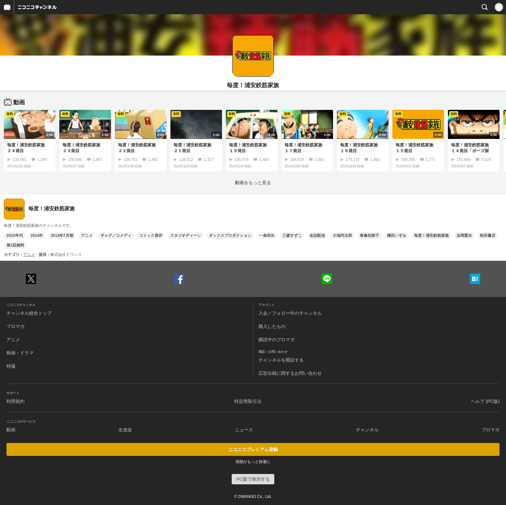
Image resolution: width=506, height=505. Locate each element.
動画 (10, 429)
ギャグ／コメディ (115, 235)
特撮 (10, 366)
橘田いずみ (396, 235)
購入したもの (272, 326)
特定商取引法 (247, 401)
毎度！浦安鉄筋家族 (431, 235)
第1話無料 (15, 245)
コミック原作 (150, 235)
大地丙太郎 (342, 235)
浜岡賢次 (464, 235)
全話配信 (317, 235)
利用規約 (15, 401)
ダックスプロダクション (230, 235)
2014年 (37, 235)
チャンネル (367, 429)
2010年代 (14, 235)
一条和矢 (267, 235)
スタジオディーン (185, 235)
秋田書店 (487, 235)
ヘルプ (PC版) (485, 401)
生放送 (125, 429)
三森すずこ (292, 235)
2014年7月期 (62, 235)
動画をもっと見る (253, 182)
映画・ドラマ (20, 352)
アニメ (87, 235)
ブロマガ (15, 326)
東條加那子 (369, 235)
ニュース (244, 429)
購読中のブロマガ (276, 339)
